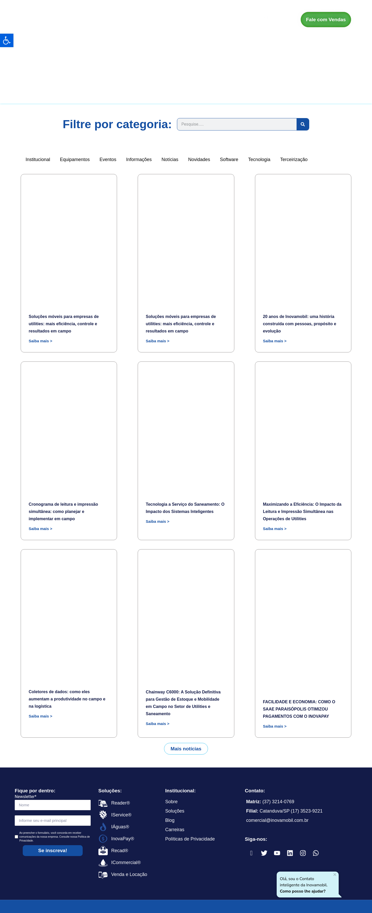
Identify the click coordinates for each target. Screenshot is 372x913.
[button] (186, 749)
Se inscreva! (52, 850)
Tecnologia (259, 159)
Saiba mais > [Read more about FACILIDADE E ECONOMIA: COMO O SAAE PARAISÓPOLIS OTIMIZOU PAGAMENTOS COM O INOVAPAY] (274, 726)
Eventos (107, 159)
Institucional (38, 159)
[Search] (303, 124)
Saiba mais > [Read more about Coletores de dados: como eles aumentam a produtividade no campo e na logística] (40, 716)
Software (229, 159)
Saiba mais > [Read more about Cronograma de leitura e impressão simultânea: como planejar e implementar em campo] (40, 528)
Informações (139, 159)
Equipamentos (75, 159)
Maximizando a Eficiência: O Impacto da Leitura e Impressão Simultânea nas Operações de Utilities (302, 511)
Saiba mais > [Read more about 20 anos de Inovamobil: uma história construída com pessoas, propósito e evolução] (274, 341)
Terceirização (293, 159)
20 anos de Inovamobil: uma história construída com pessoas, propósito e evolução (299, 323)
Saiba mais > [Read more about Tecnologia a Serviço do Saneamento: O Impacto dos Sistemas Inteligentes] (157, 521)
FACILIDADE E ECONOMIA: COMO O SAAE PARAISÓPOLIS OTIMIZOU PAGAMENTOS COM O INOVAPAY (299, 709)
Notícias (169, 159)
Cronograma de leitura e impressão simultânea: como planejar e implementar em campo (63, 511)
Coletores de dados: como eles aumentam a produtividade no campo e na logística (67, 699)
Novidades (199, 159)
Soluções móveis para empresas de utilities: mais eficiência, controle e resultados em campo (64, 323)
